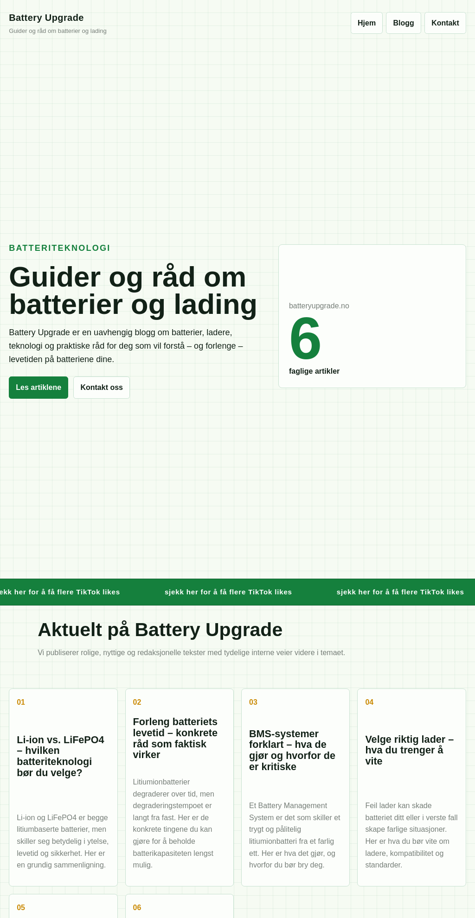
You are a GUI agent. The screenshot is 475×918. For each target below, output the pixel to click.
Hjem (367, 23)
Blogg (403, 23)
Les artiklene (38, 387)
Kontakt (445, 23)
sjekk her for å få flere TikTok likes (232, 592)
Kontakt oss (101, 387)
